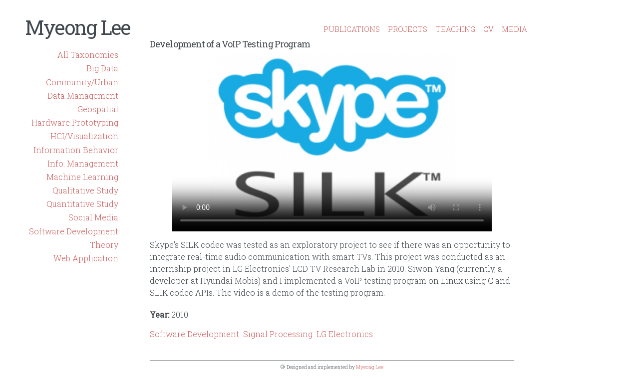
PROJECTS (407, 29)
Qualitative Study (85, 190)
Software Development (73, 231)
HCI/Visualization (84, 136)
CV (488, 29)
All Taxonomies (87, 54)
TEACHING (455, 29)
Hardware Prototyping (74, 122)
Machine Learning (82, 177)
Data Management (82, 95)
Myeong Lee (77, 27)
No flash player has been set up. (332, 141)
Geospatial (97, 109)
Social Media (93, 217)
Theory (104, 244)
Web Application (85, 258)
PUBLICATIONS (351, 29)
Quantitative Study (82, 203)
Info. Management (82, 163)
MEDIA (514, 29)
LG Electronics (345, 334)
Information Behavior (75, 150)
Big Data (102, 68)
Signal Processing (278, 334)
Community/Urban (82, 82)
